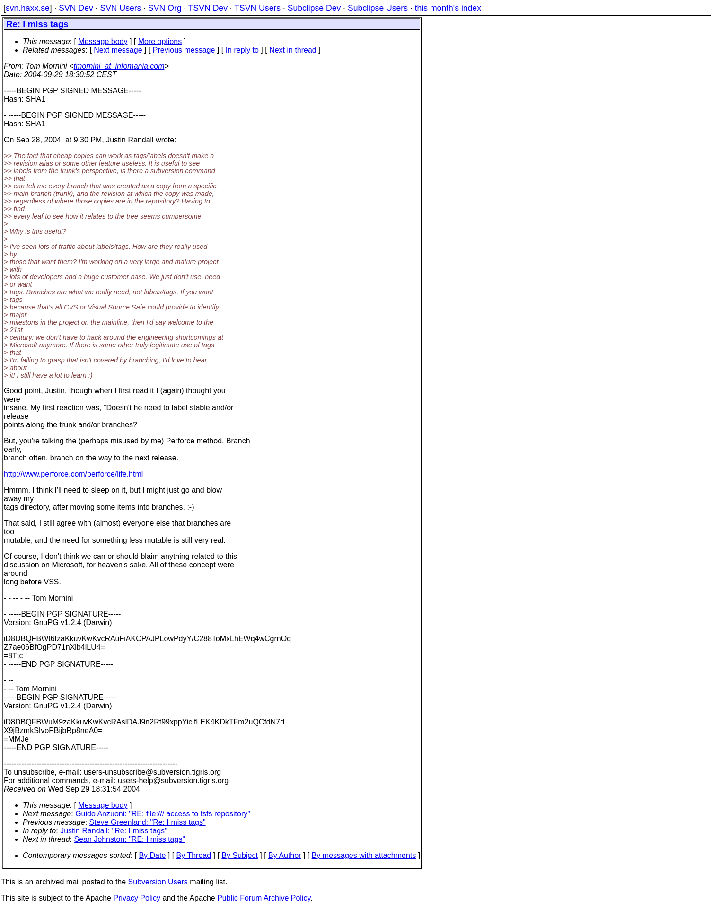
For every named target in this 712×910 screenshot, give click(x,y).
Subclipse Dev (314, 8)
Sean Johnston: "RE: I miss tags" (129, 839)
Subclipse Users (378, 8)
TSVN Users (257, 8)
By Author (284, 855)
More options (160, 41)
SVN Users (120, 8)
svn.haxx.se (28, 8)
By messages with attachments (364, 855)
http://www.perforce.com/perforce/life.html (73, 474)
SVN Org (164, 8)
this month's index (448, 8)
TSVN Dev (208, 8)
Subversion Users (158, 882)
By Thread (193, 855)
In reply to (242, 50)
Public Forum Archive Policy (263, 898)
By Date (152, 855)
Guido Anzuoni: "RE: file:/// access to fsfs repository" (162, 814)
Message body (102, 41)
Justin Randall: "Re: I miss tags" (113, 831)
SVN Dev (76, 8)
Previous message (184, 50)
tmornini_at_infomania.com (118, 66)
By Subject (239, 855)
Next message (118, 50)
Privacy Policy (136, 898)
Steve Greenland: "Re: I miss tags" (147, 822)
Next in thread (292, 50)
